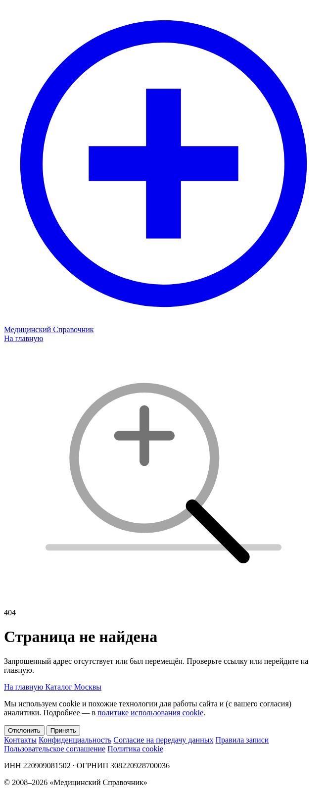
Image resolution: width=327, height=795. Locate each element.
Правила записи (242, 740)
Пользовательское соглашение (54, 749)
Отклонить (24, 730)
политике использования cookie (150, 712)
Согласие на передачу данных (163, 740)
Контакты (20, 740)
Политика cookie (135, 749)
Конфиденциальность (75, 740)
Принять (63, 730)
